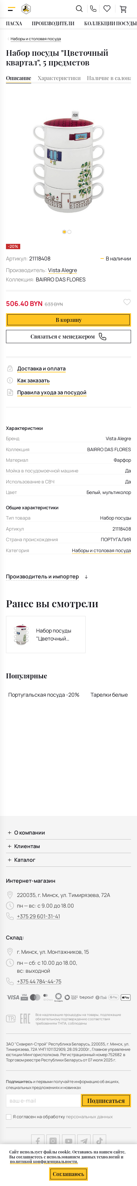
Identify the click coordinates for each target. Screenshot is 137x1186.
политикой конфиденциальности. (44, 1161)
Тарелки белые (109, 694)
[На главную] (26, 9)
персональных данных (89, 1117)
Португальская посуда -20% (43, 694)
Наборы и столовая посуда (101, 550)
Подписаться (106, 1101)
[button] (69, 232)
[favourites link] (107, 8)
